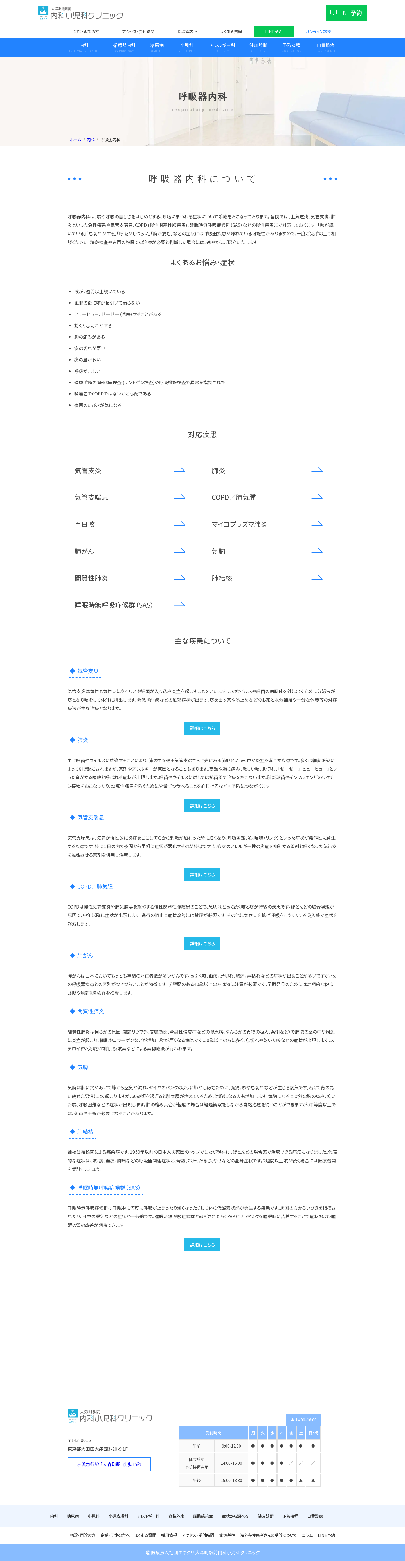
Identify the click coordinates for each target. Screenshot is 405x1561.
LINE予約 (346, 12)
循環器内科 (124, 45)
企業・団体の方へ (115, 1535)
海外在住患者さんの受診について (268, 1535)
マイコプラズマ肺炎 (239, 524)
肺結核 (222, 578)
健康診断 (258, 45)
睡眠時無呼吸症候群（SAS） (114, 605)
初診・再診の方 (86, 31)
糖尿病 (157, 45)
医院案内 (186, 31)
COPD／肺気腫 (234, 497)
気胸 (218, 551)
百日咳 (85, 524)
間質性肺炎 (91, 578)
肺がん (84, 551)
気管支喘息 (91, 497)
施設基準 (227, 1535)
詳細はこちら (202, 728)
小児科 (187, 45)
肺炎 (218, 470)
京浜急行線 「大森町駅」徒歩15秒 (109, 1464)
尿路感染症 (203, 1516)
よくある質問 (231, 31)
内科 (84, 45)
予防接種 (291, 45)
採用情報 (169, 1535)
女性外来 (176, 1516)
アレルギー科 (222, 45)
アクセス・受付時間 (138, 31)
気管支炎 (88, 470)
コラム (307, 1535)
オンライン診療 (318, 31)
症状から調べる (235, 1516)
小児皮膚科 (118, 1516)
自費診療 (326, 45)
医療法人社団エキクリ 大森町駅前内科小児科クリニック (202, 1552)
